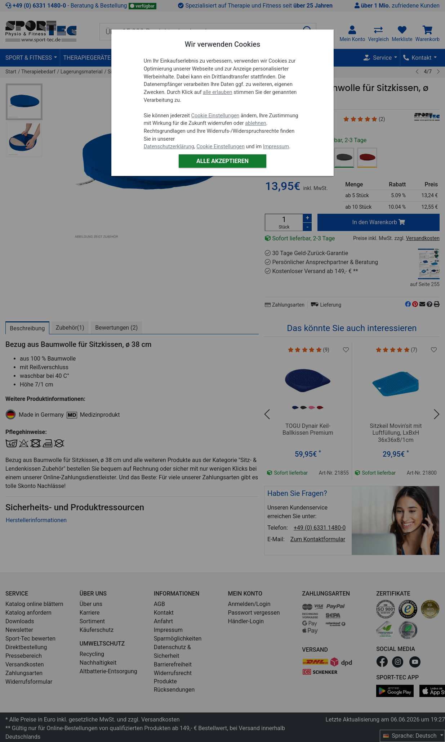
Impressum (276, 147)
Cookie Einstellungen (215, 116)
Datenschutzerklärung (169, 147)
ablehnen (255, 123)
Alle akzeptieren (222, 161)
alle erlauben (217, 92)
